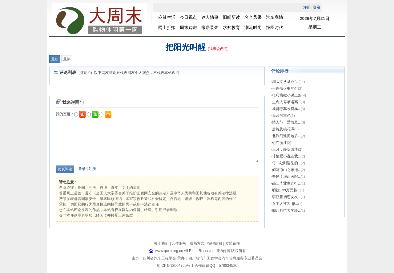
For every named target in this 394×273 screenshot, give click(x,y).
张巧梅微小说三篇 (287, 95)
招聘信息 (214, 243)
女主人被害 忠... (285, 204)
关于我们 (161, 243)
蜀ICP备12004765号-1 (175, 265)
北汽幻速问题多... (286, 136)
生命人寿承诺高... (286, 102)
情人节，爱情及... (286, 122)
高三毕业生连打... (286, 183)
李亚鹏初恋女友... (286, 197)
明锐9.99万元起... (286, 190)
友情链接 (232, 243)
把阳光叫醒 (186, 47)
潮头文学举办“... (285, 81)
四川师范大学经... (286, 210)
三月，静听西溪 (285, 149)
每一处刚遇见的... (286, 163)
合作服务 (179, 243)
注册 (92, 169)
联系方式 (197, 243)
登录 (82, 169)
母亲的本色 (281, 115)
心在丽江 (279, 143)
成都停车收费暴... (286, 109)
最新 (54, 59)
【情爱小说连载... (286, 156)
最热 (66, 59)
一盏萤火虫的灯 (285, 88)
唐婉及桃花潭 (283, 129)
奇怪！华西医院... (286, 176)
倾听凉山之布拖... (286, 170)
